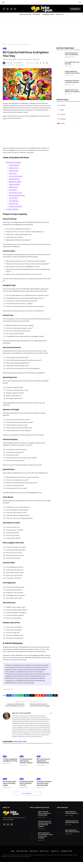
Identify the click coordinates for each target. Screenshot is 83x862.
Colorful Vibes (13, 198)
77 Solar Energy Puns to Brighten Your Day (10, 760)
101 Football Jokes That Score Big (72, 63)
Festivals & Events (8, 689)
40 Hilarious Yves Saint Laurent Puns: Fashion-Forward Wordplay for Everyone (72, 81)
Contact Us (59, 14)
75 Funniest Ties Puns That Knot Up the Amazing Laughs (44, 783)
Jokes (4, 778)
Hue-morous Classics (15, 176)
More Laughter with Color (17, 195)
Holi (16, 105)
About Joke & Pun (25, 14)
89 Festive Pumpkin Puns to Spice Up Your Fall (26, 783)
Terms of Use (33, 851)
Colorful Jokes (13, 168)
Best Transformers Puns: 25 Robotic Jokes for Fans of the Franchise (45, 835)
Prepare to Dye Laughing (13, 162)
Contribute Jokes (48, 14)
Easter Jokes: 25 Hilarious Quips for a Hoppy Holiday (44, 813)
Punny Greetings (14, 165)
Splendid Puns (13, 187)
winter (5, 118)
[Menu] (3, 2)
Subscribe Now (75, 9)
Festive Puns (13, 173)
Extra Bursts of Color (15, 192)
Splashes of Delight (15, 181)
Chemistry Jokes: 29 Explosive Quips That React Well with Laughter (44, 824)
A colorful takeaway (12, 209)
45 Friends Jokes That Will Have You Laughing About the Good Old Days (72, 90)
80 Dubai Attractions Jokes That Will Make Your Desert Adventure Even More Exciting (72, 54)
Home (12, 851)
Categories (36, 14)
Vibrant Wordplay (14, 184)
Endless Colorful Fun (15, 206)
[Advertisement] (41, 30)
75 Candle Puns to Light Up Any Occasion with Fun (26, 761)
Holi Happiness (13, 201)
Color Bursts (13, 190)
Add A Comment (27, 793)
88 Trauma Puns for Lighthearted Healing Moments (43, 761)
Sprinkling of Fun (14, 179)
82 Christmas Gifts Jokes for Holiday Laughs (9, 783)
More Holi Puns (13, 203)
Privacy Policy (44, 851)
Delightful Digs (13, 170)
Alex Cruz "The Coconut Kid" (15, 62)
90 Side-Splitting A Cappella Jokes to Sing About (72, 72)
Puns (4, 48)
